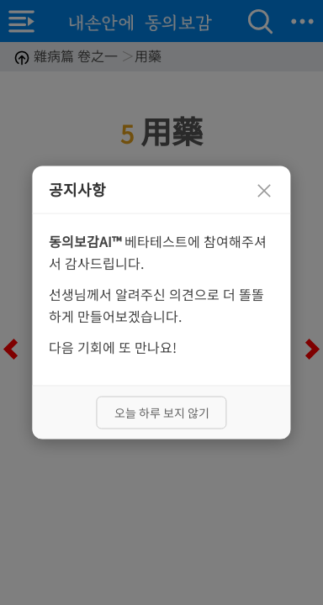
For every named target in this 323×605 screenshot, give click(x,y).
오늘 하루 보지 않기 (161, 411)
